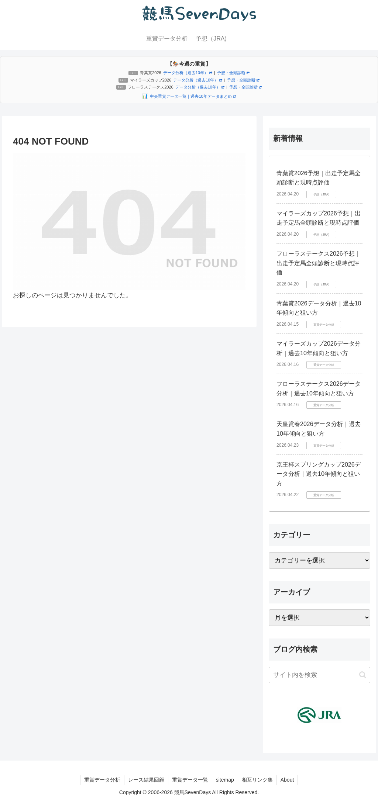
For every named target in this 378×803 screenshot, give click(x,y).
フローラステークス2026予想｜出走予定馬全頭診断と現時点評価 (318, 263)
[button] (362, 675)
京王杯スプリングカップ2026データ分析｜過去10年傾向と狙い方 (318, 474)
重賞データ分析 (102, 780)
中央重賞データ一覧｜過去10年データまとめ (193, 96)
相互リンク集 (257, 780)
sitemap (225, 780)
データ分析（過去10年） (187, 72)
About (287, 780)
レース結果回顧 (146, 780)
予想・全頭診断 (233, 72)
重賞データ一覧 (190, 780)
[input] (319, 675)
